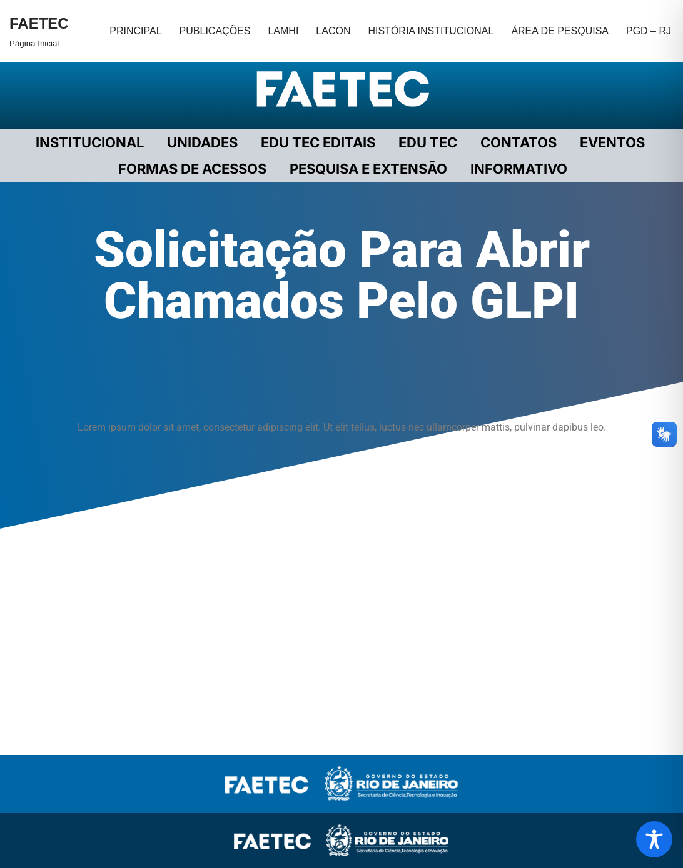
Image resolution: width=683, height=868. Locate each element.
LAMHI (283, 31)
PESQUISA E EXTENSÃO (368, 169)
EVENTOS (612, 142)
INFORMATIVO (518, 169)
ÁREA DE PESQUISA (560, 31)
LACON (333, 31)
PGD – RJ (648, 31)
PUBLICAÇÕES (215, 31)
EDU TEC (427, 142)
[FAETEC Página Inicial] (39, 31)
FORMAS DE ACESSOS (192, 169)
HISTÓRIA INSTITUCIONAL (430, 31)
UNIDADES (202, 142)
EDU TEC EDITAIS (318, 142)
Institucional (90, 142)
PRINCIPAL (135, 31)
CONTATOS (518, 142)
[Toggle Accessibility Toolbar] (654, 839)
